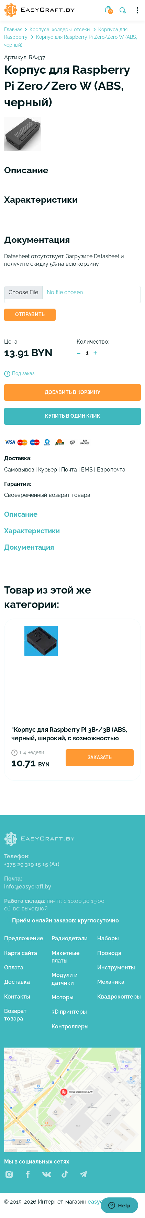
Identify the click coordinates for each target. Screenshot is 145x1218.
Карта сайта (20, 953)
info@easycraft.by (27, 886)
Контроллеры (70, 1026)
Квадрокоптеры (119, 996)
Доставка (17, 982)
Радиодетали (70, 938)
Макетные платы (66, 957)
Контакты (17, 996)
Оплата (13, 967)
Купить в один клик (72, 416)
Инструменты (116, 967)
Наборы (108, 938)
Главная (13, 29)
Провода (109, 953)
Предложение (23, 938)
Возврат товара (15, 1015)
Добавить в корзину (72, 392)
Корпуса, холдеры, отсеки (60, 29)
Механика (110, 982)
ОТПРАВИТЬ (30, 314)
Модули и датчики (65, 979)
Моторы (63, 997)
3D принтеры (69, 1011)
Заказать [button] (100, 757)
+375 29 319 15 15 (31, 864)
